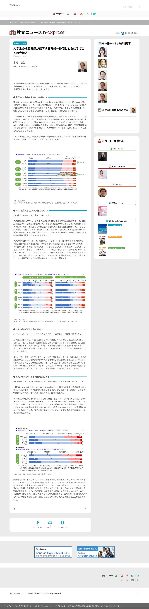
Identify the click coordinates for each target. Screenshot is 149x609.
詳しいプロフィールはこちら (59, 65)
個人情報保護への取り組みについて (119, 596)
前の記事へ (20, 510)
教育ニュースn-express (28, 22)
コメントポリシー (96, 6)
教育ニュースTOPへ (78, 32)
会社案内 (136, 596)
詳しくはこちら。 (128, 605)
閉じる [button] (141, 605)
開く (119, 10)
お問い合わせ (134, 6)
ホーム (14, 23)
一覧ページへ (50, 511)
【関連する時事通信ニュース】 (26, 80)
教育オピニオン (45, 17)
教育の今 (82, 17)
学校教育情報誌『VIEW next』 (125, 17)
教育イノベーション (99, 17)
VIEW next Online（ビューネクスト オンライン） (19, 577)
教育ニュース (22, 17)
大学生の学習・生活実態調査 (67, 85)
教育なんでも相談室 (65, 17)
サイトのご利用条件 (79, 6)
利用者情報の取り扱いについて (116, 6)
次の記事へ (80, 510)
